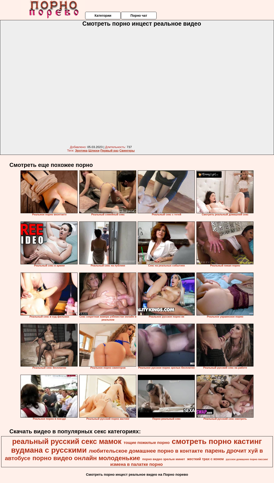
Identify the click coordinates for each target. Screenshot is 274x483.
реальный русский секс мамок (66, 441)
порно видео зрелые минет (163, 459)
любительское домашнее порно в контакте (146, 451)
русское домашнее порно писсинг (247, 459)
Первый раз (109, 150)
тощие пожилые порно (147, 442)
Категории (103, 15)
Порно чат (138, 15)
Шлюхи (94, 150)
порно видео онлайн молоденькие (86, 458)
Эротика (81, 150)
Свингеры (127, 150)
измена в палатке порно (136, 464)
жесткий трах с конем (205, 459)
